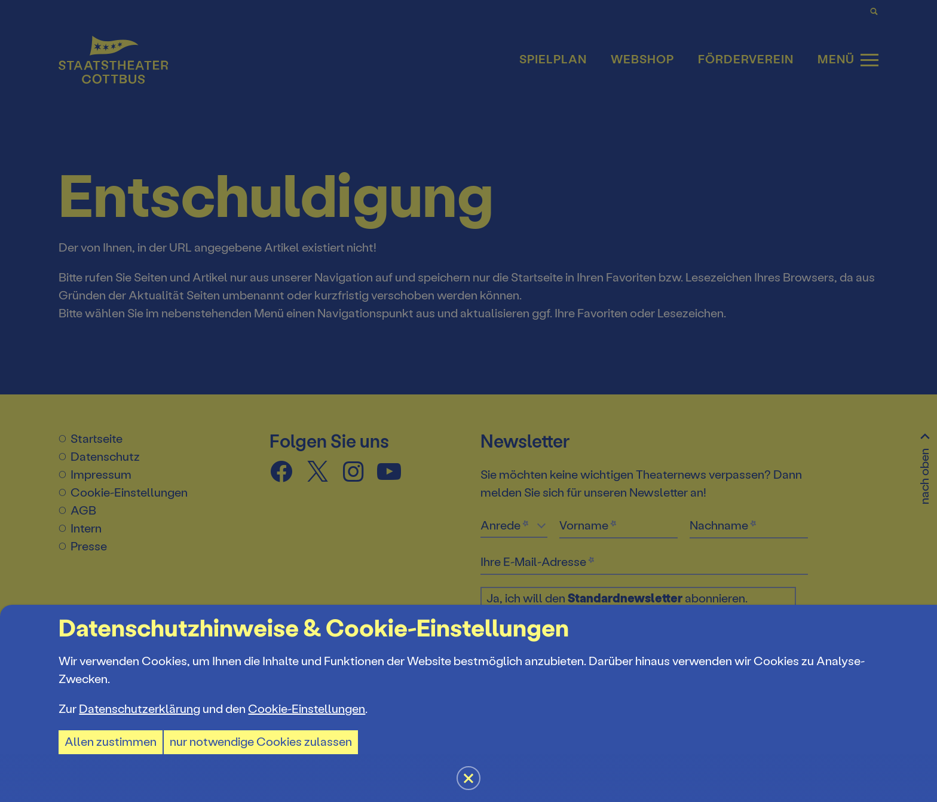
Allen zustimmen (111, 742)
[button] (468, 401)
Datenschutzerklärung (139, 709)
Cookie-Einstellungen (306, 709)
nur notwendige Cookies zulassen (261, 742)
